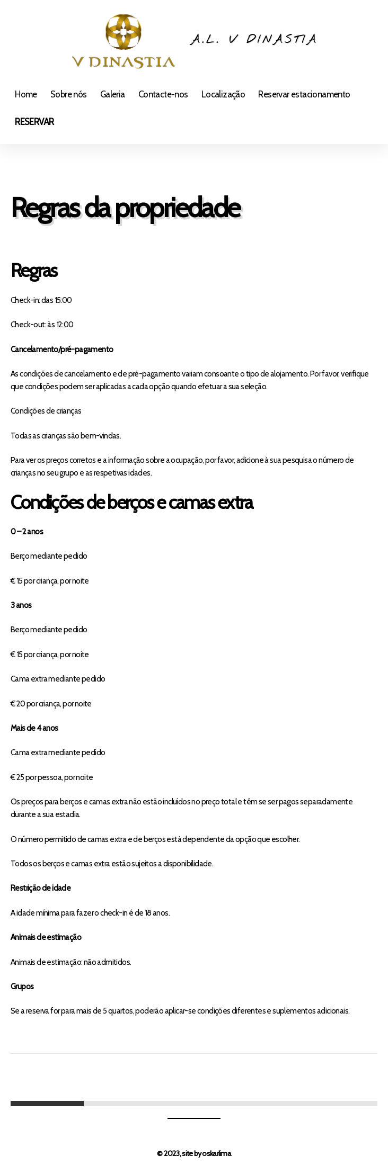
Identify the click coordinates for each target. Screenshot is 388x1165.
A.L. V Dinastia (254, 40)
